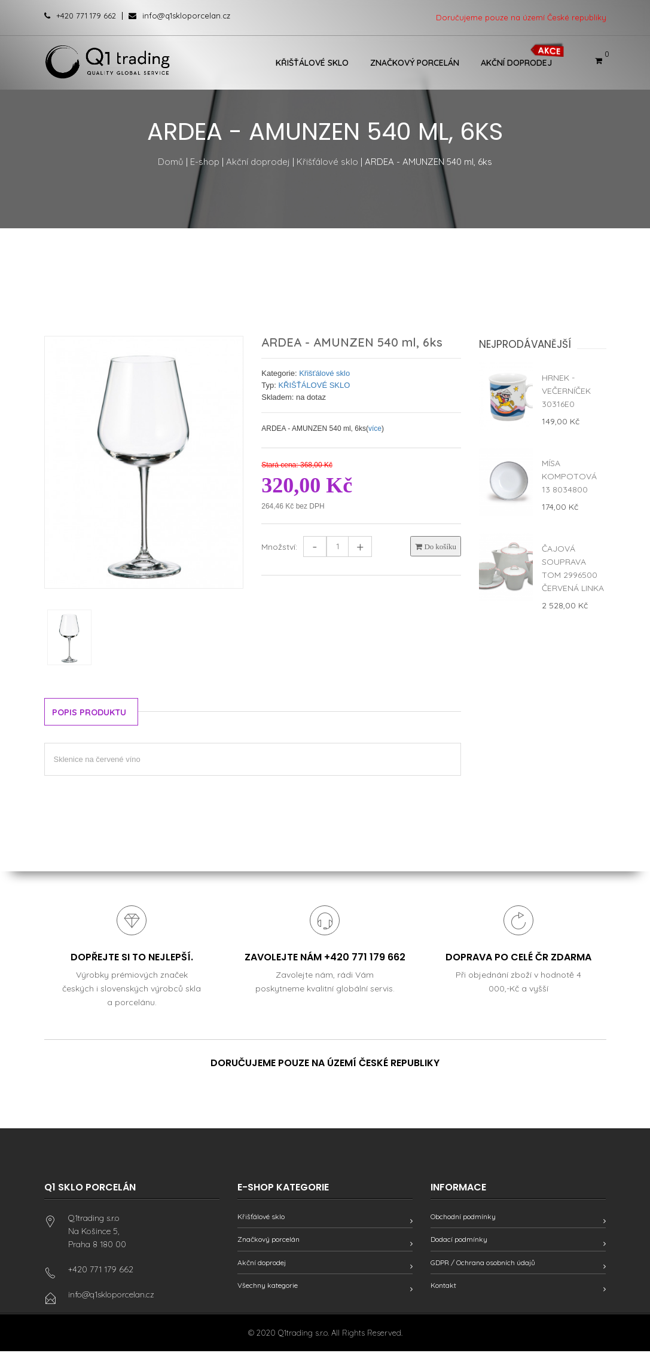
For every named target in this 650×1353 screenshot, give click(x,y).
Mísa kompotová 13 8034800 (569, 476)
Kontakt (443, 1286)
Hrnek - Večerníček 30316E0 (566, 390)
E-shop (204, 161)
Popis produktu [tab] (92, 712)
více (375, 428)
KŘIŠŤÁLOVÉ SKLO (314, 385)
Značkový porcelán (414, 62)
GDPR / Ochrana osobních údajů (483, 1263)
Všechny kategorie (267, 1286)
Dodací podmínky (459, 1240)
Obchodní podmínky (463, 1218)
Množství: (279, 546)
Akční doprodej (516, 62)
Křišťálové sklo (312, 62)
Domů (171, 161)
